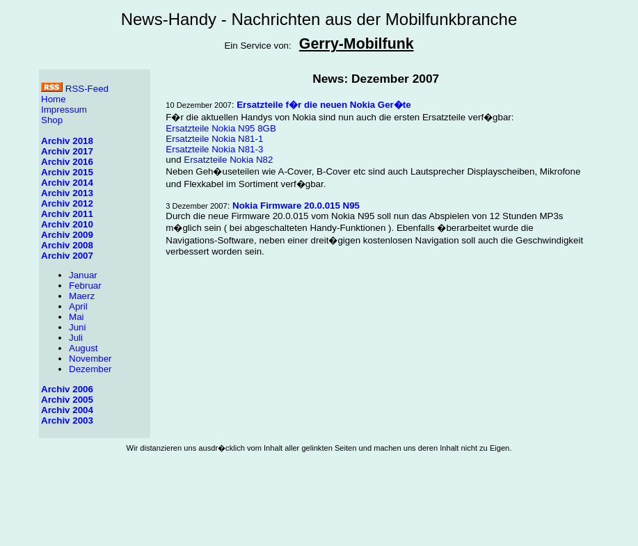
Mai (76, 317)
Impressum (64, 109)
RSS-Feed (75, 88)
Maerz (82, 296)
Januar (83, 275)
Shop (52, 120)
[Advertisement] (319, 509)
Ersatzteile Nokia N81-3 (214, 149)
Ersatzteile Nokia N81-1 (214, 139)
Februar (85, 285)
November (90, 358)
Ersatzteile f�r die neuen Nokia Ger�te (323, 104)
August (83, 348)
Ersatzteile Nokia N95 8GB (221, 128)
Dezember (90, 369)
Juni (77, 327)
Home (53, 99)
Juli (76, 337)
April (78, 306)
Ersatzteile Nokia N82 (228, 159)
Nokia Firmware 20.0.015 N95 (296, 205)
